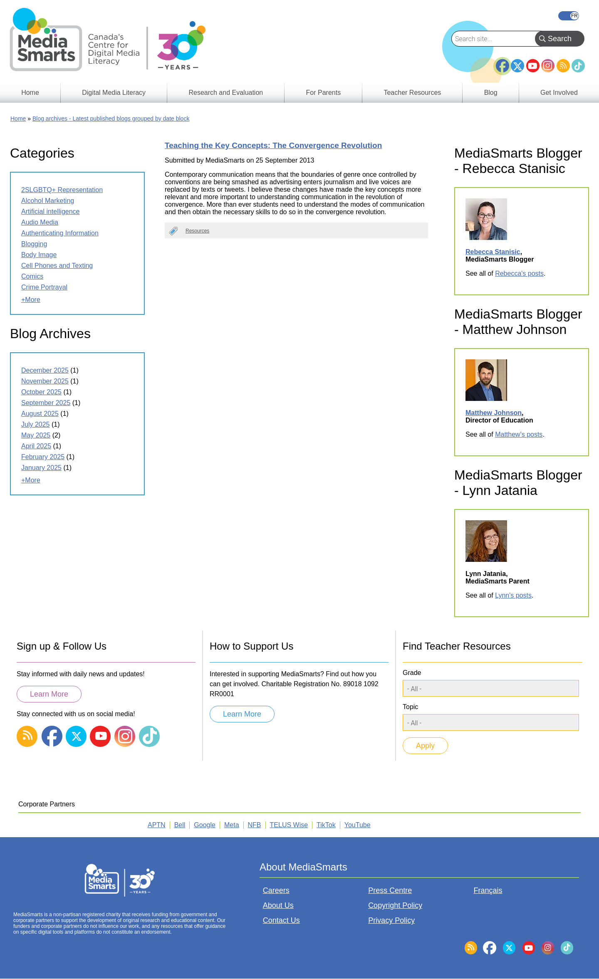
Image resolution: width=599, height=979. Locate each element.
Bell (180, 824)
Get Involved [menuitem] (559, 92)
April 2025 (36, 446)
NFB (254, 824)
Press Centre (390, 890)
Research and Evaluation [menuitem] (225, 92)
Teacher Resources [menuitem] (412, 92)
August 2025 (40, 413)
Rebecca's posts (519, 273)
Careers (276, 890)
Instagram (547, 65)
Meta (231, 824)
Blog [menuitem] (491, 92)
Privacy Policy (391, 920)
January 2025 (41, 467)
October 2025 (41, 392)
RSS (563, 65)
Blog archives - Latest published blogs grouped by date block (110, 118)
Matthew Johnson (493, 412)
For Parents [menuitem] (323, 92)
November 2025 (45, 381)
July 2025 (35, 424)
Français (568, 15)
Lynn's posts (513, 595)
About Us (278, 905)
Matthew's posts (518, 434)
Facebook (502, 62)
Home (18, 118)
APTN (157, 824)
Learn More (49, 694)
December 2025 (45, 370)
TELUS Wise (289, 824)
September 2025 (45, 402)
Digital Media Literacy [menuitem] (114, 92)
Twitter (517, 65)
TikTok (578, 65)
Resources (197, 231)
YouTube (533, 65)
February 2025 (42, 456)
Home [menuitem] (30, 92)
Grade (412, 672)
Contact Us (281, 920)
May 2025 (35, 435)
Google (204, 824)
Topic (410, 706)
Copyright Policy (395, 905)
